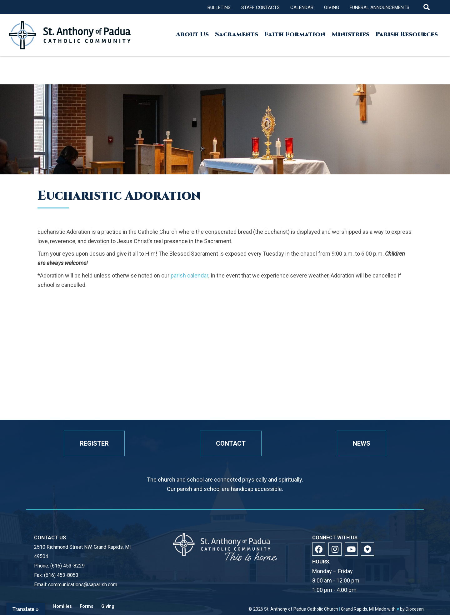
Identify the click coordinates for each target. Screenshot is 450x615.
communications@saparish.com (82, 585)
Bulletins (219, 7)
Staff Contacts (260, 7)
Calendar (301, 7)
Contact (231, 443)
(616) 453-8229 (67, 566)
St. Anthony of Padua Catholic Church (301, 609)
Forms (86, 606)
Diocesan (415, 609)
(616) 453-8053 (61, 575)
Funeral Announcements (379, 7)
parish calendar (189, 275)
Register (94, 443)
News (361, 443)
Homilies (62, 606)
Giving (331, 7)
